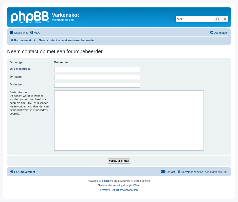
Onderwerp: (17, 84)
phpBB (106, 180)
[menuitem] (35, 33)
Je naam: (16, 76)
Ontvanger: (17, 62)
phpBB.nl (134, 185)
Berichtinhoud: (19, 92)
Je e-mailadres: (20, 68)
